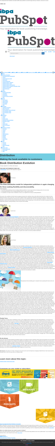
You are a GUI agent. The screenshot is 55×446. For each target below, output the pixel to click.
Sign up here (19, 432)
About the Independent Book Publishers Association (10, 424)
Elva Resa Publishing (27, 247)
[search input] (26, 53)
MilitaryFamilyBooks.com (15, 249)
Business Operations (49, 72)
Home (3, 73)
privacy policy (29, 443)
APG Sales (16, 323)
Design (10, 72)
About (45, 51)
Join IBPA (50, 51)
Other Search (12, 56)
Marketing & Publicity (31, 72)
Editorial (14, 72)
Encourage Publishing (14, 216)
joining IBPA (51, 427)
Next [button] (53, 72)
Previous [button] (2, 72)
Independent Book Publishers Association (7, 437)
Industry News (42, 72)
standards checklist (16, 345)
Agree (26, 444)
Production (19, 72)
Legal (37, 72)
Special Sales (12, 361)
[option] (10, 72)
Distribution (24, 72)
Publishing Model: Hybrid (4, 361)
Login (54, 51)
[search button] (43, 53)
